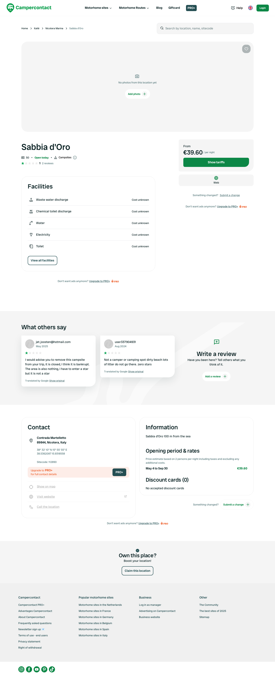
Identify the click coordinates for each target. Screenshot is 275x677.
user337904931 (125, 342)
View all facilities (42, 260)
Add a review (216, 376)
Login (263, 8)
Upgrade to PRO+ (99, 281)
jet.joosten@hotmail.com (53, 342)
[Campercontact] (29, 8)
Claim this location (137, 571)
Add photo (137, 94)
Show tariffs (216, 162)
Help (237, 8)
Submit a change (230, 195)
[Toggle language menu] (250, 8)
